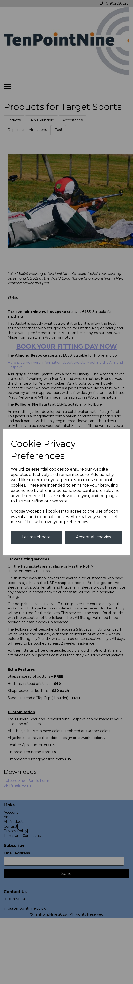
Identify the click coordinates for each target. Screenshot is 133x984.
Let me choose (36, 537)
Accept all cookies (93, 537)
